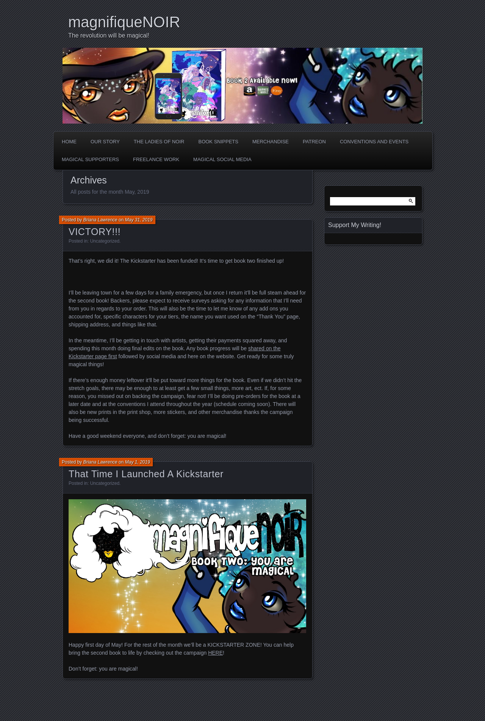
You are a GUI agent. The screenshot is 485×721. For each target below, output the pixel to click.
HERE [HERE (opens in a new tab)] (215, 653)
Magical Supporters (90, 159)
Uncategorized (104, 241)
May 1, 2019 (137, 462)
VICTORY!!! (94, 231)
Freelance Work (156, 159)
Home (69, 141)
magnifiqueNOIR (124, 22)
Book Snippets (218, 141)
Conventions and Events (374, 141)
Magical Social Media (222, 159)
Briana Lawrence (100, 220)
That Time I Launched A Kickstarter (146, 474)
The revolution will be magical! (108, 35)
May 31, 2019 (139, 220)
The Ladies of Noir (159, 141)
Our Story (105, 141)
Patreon (314, 141)
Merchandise (270, 141)
